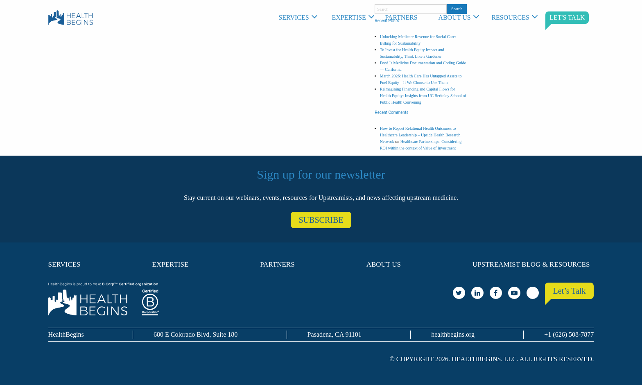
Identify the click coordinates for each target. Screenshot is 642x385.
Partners (401, 17)
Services (293, 17)
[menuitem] (301, 17)
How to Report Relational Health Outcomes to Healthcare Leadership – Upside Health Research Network (420, 135)
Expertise (349, 17)
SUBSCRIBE (321, 219)
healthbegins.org (453, 334)
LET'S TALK (567, 17)
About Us (454, 17)
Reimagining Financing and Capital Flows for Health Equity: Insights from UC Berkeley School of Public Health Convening (423, 95)
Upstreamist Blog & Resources (531, 264)
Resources (510, 17)
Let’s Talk (569, 290)
